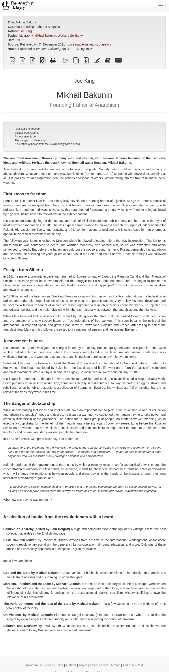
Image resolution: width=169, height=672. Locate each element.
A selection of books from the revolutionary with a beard (47, 144)
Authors (71, 665)
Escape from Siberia (27, 132)
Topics (83, 665)
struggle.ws (80, 44)
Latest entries (99, 665)
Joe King (26, 31)
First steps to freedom (27, 128)
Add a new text (132, 665)
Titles (59, 665)
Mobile (115, 665)
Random (32, 665)
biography (26, 35)
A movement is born (26, 136)
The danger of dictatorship (30, 140)
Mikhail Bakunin (45, 35)
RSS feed (47, 665)
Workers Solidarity (70, 35)
